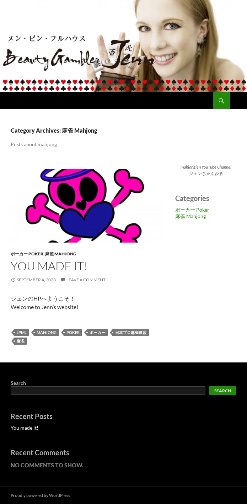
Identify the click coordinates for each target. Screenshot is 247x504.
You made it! (49, 266)
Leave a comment (86, 279)
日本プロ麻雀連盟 (130, 332)
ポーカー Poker (27, 253)
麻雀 (21, 341)
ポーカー (97, 332)
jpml (22, 332)
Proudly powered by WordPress (40, 495)
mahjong (47, 332)
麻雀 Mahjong (60, 253)
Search (18, 383)
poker (73, 332)
